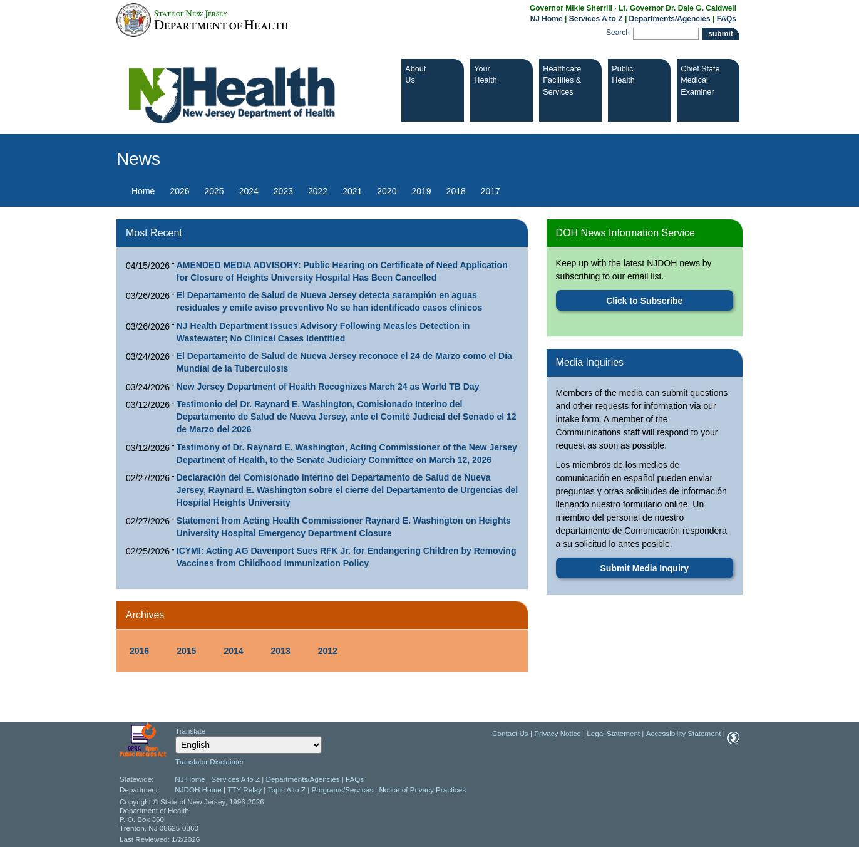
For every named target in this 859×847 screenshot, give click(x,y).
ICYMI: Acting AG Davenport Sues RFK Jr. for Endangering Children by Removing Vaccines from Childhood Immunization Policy (347, 557)
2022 (317, 191)
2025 (214, 191)
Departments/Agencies (670, 18)
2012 (327, 651)
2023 (283, 191)
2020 (386, 191)
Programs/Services (342, 790)
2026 (179, 191)
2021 (352, 191)
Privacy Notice (557, 733)
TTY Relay (245, 790)
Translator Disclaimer (209, 761)
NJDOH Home (198, 790)
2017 (490, 191)
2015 (186, 651)
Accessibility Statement (683, 733)
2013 (281, 651)
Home (143, 191)
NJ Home (546, 18)
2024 (249, 191)
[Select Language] (248, 745)
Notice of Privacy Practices (422, 790)
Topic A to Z (287, 790)
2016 (139, 651)
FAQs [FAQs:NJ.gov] (726, 18)
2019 (421, 191)
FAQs (355, 779)
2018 (456, 191)
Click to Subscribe (644, 301)
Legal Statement (613, 733)
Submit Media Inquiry (644, 568)
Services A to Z (596, 18)
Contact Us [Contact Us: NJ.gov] (510, 733)
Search (618, 32)
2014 (233, 651)
